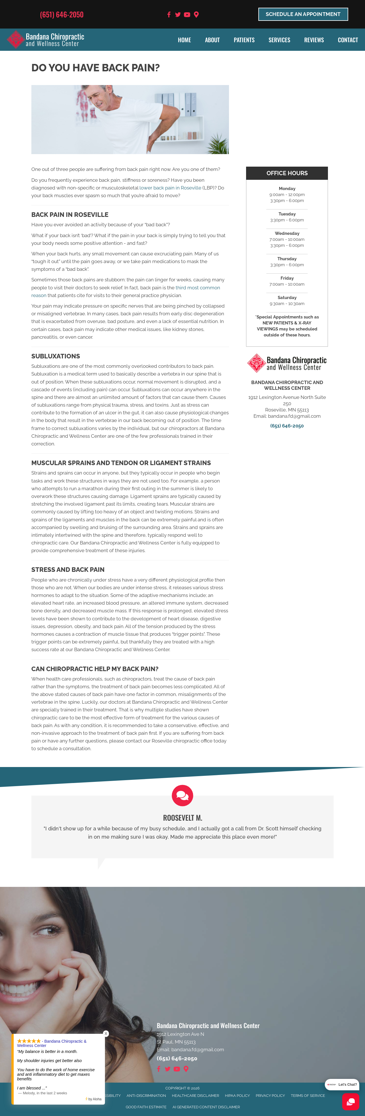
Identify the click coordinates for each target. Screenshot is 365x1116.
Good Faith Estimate (146, 1107)
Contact (348, 39)
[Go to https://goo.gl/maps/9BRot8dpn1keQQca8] (196, 15)
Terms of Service (308, 1095)
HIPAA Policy (237, 1095)
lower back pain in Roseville (170, 188)
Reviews (314, 39)
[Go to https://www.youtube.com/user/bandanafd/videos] (187, 15)
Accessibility (107, 1095)
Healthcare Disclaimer (195, 1095)
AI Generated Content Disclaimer (206, 1107)
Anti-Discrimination (146, 1095)
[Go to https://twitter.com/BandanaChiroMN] (178, 15)
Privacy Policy (270, 1095)
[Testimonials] (182, 827)
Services (279, 39)
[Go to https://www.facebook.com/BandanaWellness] (169, 15)
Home (184, 39)
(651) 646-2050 (62, 14)
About (212, 39)
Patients (244, 39)
